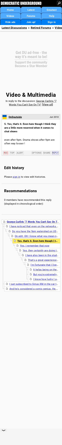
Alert (20, 153)
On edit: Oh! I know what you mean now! (38, 236)
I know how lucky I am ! (46, 279)
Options (36, 153)
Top (12, 153)
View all (47, 104)
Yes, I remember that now (34, 245)
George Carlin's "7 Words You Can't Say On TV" (33, 221)
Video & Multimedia (31, 95)
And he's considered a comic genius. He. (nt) (35, 288)
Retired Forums (41, 27)
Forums (31, 16)
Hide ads (10, 22)
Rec (6, 153)
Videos (10, 16)
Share (46, 153)
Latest (31, 9)
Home (10, 9)
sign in (16, 176)
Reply (55, 153)
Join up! (30, 22)
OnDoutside (15, 117)
